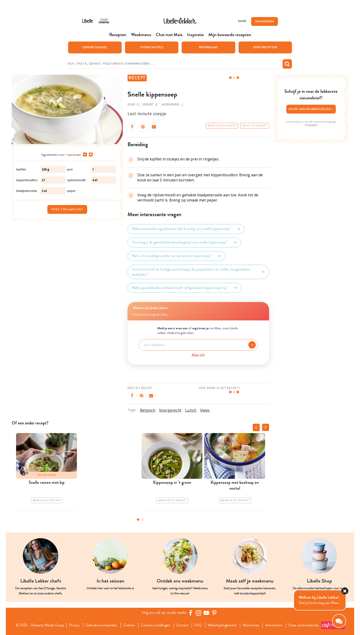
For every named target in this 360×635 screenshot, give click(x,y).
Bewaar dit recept (222, 125)
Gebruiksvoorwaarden (101, 625)
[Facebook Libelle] (190, 613)
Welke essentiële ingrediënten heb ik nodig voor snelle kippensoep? (186, 229)
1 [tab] (138, 519)
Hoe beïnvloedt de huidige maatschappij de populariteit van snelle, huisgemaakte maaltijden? (198, 272)
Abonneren (250, 625)
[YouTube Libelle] (206, 613)
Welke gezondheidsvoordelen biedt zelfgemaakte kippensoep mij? (185, 288)
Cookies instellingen (155, 625)
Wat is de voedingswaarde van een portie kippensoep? (176, 256)
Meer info (198, 354)
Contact (182, 625)
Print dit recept (254, 125)
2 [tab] (143, 519)
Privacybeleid (311, 124)
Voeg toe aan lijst (67, 209)
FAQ (198, 625)
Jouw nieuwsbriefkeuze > (311, 109)
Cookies (129, 625)
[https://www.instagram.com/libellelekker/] (198, 613)
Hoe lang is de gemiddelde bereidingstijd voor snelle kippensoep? (184, 242)
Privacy (74, 625)
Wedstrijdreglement (222, 625)
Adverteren (273, 625)
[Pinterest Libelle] (214, 613)
